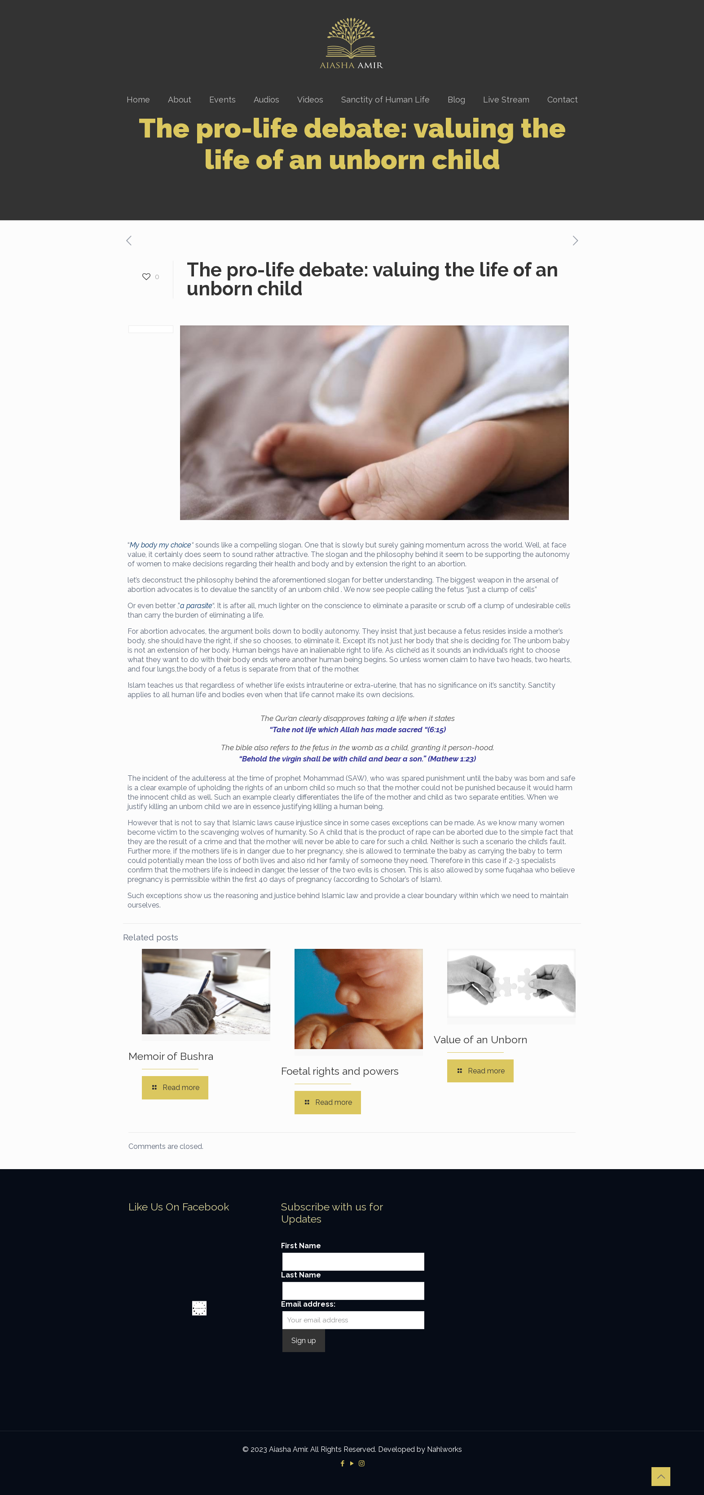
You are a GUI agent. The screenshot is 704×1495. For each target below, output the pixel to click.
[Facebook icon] (342, 1463)
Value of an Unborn (481, 1039)
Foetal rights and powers (340, 1071)
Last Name (301, 1275)
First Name (301, 1245)
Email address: (308, 1304)
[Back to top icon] (660, 1476)
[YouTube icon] (352, 1463)
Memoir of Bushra (170, 1056)
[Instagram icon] (361, 1463)
